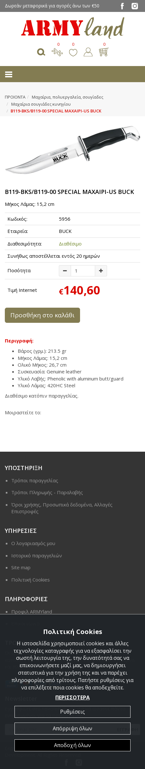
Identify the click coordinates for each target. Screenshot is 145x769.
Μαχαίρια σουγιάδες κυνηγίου (41, 104)
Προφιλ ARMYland (31, 611)
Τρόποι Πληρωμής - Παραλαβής (47, 492)
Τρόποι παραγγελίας (34, 480)
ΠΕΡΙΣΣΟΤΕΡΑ (72, 697)
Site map (21, 567)
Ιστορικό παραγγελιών (36, 555)
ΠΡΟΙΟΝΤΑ (15, 97)
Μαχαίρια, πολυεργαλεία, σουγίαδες (67, 97)
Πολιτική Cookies (30, 579)
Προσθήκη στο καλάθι (42, 315)
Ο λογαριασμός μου (33, 543)
